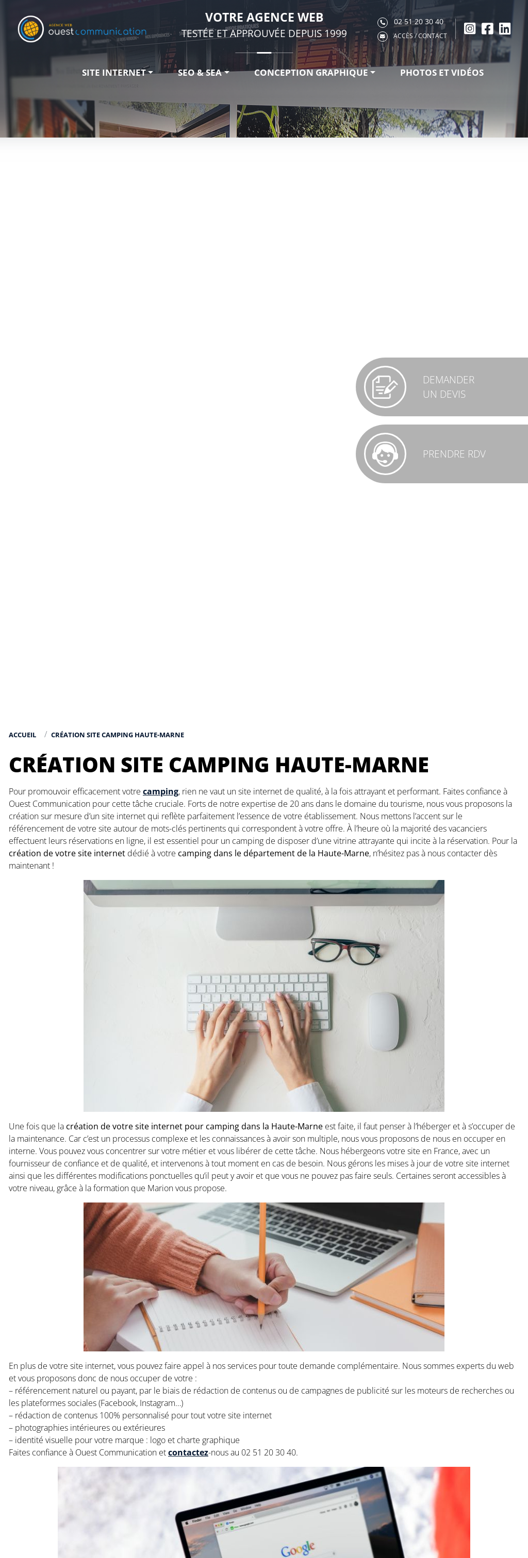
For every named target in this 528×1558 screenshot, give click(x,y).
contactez (188, 1452)
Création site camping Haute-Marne (117, 734)
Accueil (22, 734)
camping (160, 791)
